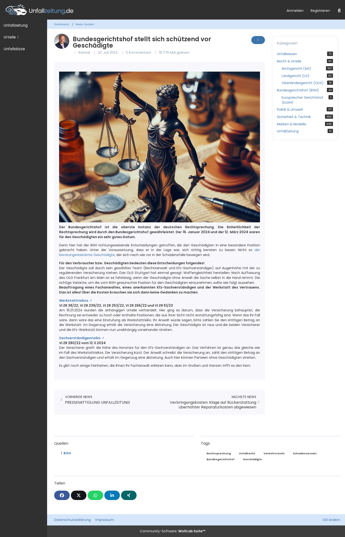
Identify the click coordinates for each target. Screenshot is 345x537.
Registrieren (320, 10)
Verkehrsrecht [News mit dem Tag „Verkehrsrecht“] (274, 453)
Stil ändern (331, 519)
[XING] (129, 495)
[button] (112, 495)
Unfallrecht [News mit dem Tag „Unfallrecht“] (247, 453)
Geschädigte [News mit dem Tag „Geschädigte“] (252, 459)
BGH (67, 453)
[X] (78, 495)
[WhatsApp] (95, 495)
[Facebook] (62, 495)
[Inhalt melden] (258, 40)
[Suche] (339, 10)
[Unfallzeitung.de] (141, 10)
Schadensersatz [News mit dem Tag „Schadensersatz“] (305, 453)
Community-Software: (172, 531)
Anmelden (295, 10)
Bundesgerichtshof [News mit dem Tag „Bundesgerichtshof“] (221, 459)
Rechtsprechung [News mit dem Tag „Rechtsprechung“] (219, 453)
